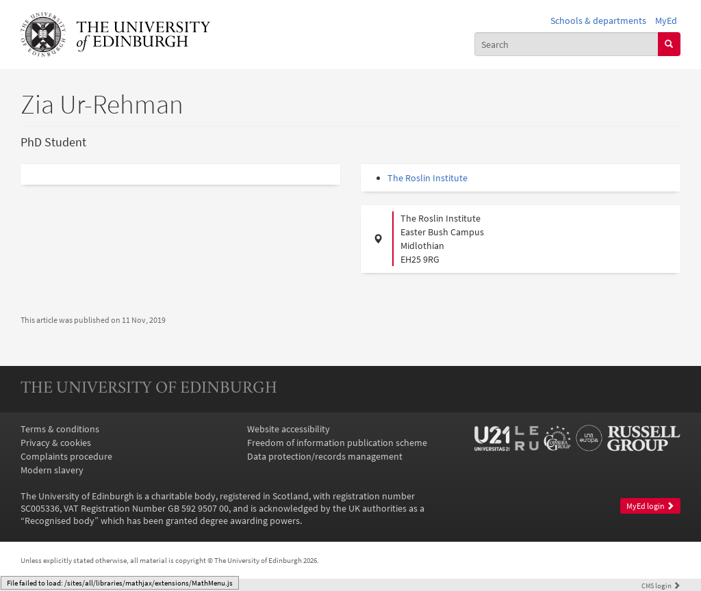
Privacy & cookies (56, 442)
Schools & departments (598, 20)
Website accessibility (288, 429)
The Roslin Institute (427, 178)
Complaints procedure (66, 456)
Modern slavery (52, 470)
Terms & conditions (60, 429)
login (660, 585)
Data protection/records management (325, 456)
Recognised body (59, 520)
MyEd (666, 20)
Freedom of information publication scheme (337, 442)
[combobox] (566, 43)
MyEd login (650, 506)
